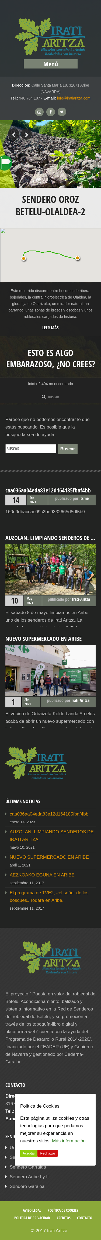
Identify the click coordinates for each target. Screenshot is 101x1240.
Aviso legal (32, 1210)
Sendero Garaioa (27, 1186)
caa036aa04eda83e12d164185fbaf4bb (49, 814)
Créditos (64, 1217)
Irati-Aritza (81, 599)
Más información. (69, 1140)
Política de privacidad (32, 1217)
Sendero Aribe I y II (29, 1176)
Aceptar (29, 1153)
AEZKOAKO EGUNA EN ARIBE (42, 875)
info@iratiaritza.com (73, 98)
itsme (84, 498)
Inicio (32, 384)
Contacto (84, 1217)
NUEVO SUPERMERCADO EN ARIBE (49, 857)
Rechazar (47, 1153)
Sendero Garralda (28, 1167)
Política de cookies (63, 1210)
